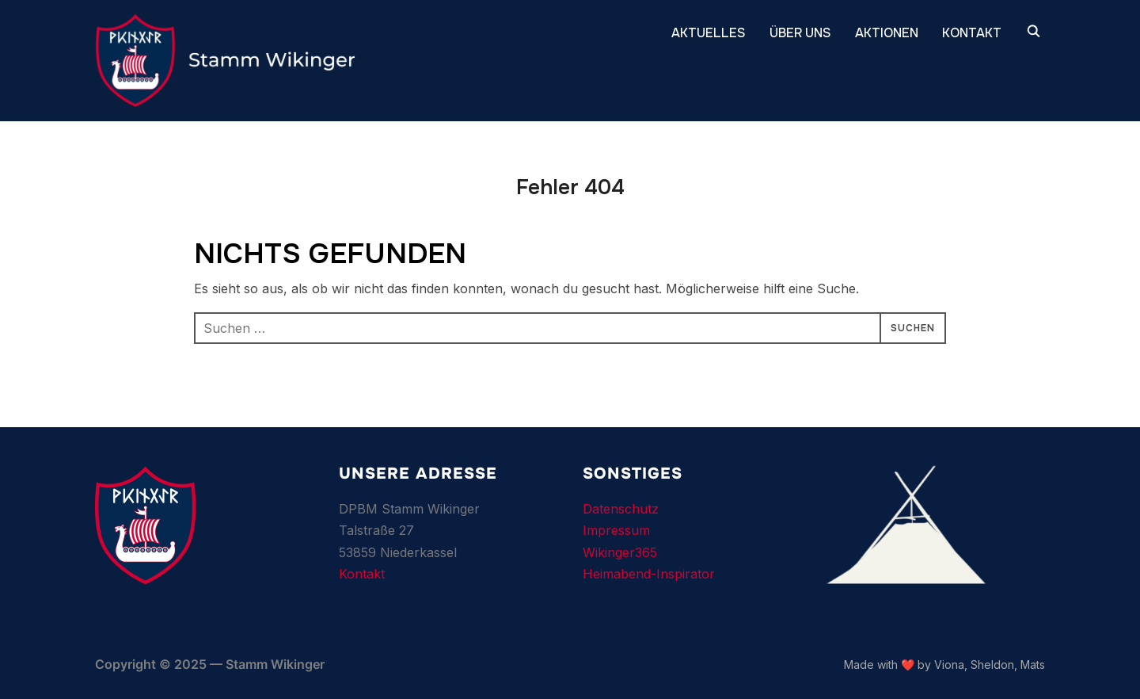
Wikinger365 (620, 552)
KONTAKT (971, 33)
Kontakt (362, 574)
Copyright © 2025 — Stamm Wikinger (210, 664)
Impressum (616, 530)
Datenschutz (621, 509)
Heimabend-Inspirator (649, 574)
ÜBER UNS (800, 33)
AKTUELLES (708, 33)
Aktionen (886, 33)
